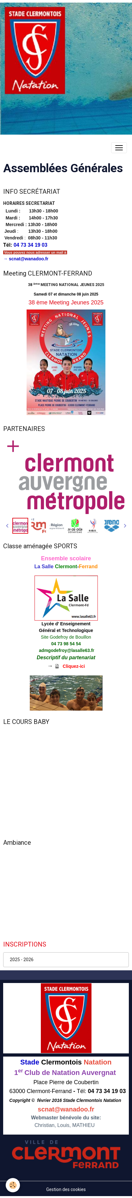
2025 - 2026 (22, 959)
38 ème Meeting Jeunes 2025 (66, 302)
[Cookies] (13, 1185)
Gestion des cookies (66, 1189)
